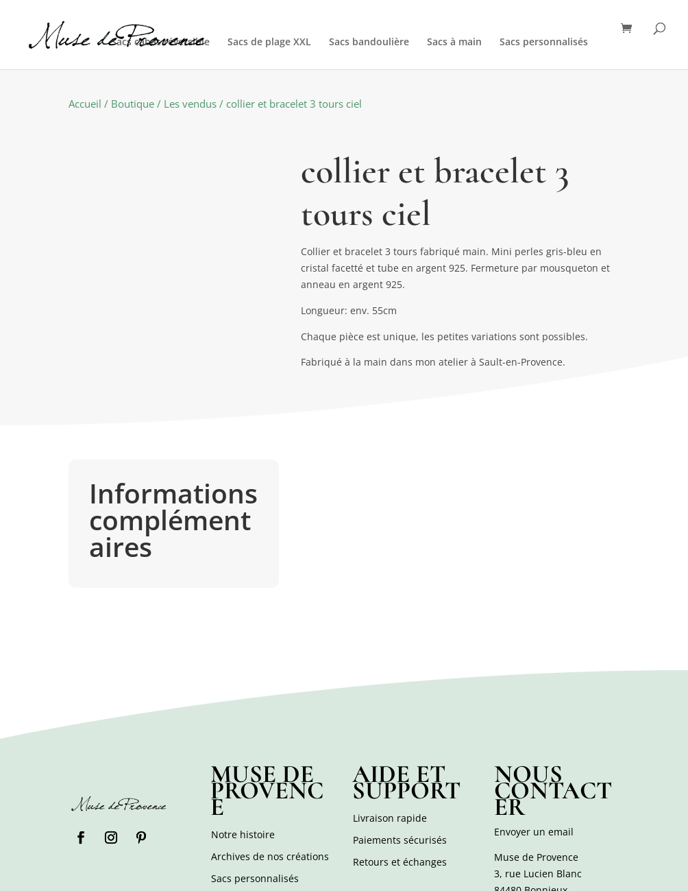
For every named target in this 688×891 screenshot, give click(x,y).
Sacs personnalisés (544, 42)
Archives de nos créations (270, 856)
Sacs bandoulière (369, 42)
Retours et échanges (400, 861)
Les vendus (190, 103)
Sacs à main (454, 42)
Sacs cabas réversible (160, 42)
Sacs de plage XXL (269, 42)
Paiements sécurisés (400, 839)
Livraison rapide (390, 817)
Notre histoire (243, 834)
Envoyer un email (534, 831)
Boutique (132, 103)
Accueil (85, 103)
